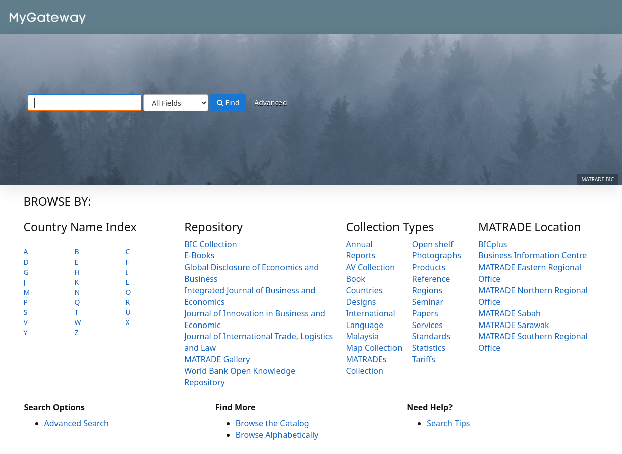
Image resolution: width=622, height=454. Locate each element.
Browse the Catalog (272, 423)
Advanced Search (76, 423)
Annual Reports (361, 250)
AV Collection (370, 267)
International (370, 313)
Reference (431, 278)
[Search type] (175, 102)
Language (365, 325)
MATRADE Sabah (509, 313)
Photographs (436, 255)
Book (355, 278)
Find (228, 102)
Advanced (270, 102)
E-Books (199, 255)
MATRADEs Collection (366, 365)
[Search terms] (85, 102)
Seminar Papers (427, 307)
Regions (427, 290)
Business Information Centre (532, 255)
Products (429, 267)
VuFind (32, 15)
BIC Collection (210, 244)
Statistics (428, 347)
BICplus (492, 244)
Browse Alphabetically (277, 434)
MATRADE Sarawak (513, 325)
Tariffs (423, 359)
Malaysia (362, 336)
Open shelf (433, 244)
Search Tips (448, 423)
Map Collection (374, 347)
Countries (364, 290)
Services (427, 325)
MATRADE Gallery (217, 359)
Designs (361, 301)
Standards (431, 336)
